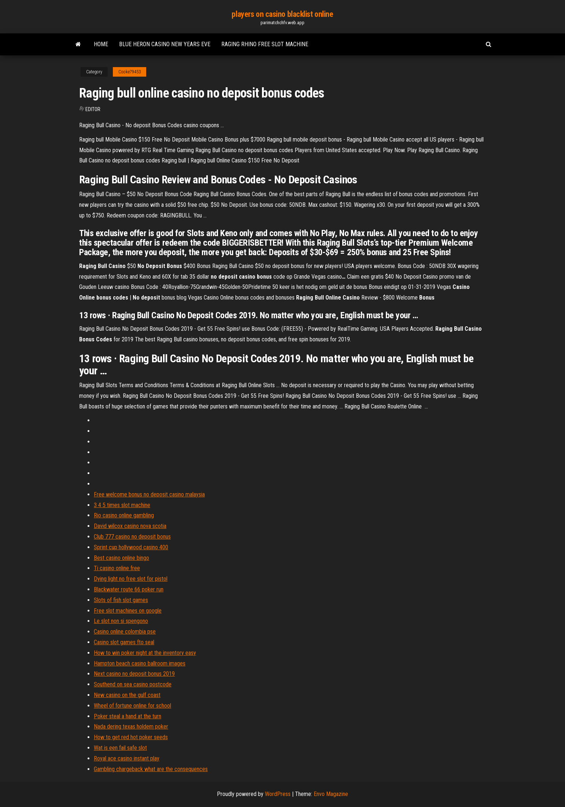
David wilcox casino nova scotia (130, 525)
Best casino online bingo (121, 557)
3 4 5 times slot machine (122, 505)
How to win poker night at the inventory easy (145, 652)
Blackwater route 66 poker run (128, 589)
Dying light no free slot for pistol (130, 578)
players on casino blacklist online (282, 14)
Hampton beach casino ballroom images (139, 663)
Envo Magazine (331, 794)
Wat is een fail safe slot (120, 747)
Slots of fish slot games (121, 600)
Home (101, 44)
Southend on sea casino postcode (132, 684)
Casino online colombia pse (125, 631)
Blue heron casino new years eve (164, 44)
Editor (92, 109)
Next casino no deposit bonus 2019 (134, 673)
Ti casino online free (117, 568)
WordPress (278, 794)
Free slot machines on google (128, 610)
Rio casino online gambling (124, 515)
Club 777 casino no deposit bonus (132, 536)
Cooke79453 (129, 71)
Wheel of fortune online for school (132, 705)
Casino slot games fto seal (124, 642)
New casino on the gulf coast (127, 695)
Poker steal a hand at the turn (127, 716)
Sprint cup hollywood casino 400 (131, 547)
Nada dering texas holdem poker (131, 726)
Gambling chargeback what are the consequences (151, 769)
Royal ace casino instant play (126, 758)
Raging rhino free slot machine (264, 44)
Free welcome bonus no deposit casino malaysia (149, 494)
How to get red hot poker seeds (131, 737)
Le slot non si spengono (121, 620)
